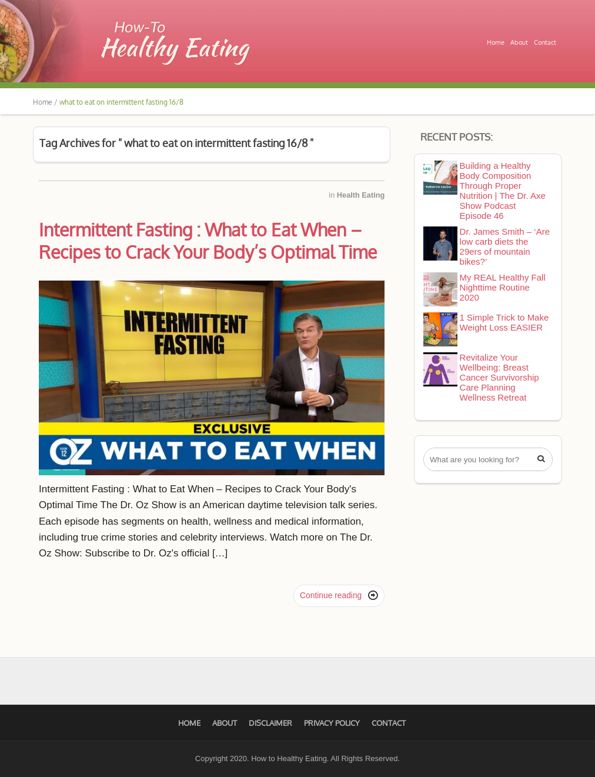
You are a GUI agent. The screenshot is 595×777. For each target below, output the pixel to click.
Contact (545, 42)
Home (495, 42)
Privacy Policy (332, 723)
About (519, 42)
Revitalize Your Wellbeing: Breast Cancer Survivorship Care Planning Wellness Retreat (499, 377)
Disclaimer (270, 723)
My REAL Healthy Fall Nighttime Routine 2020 (503, 287)
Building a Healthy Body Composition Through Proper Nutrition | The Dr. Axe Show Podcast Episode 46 (503, 191)
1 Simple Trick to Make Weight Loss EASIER (504, 322)
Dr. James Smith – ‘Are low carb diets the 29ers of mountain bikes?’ (505, 246)
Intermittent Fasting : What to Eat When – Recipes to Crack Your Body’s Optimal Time (208, 240)
